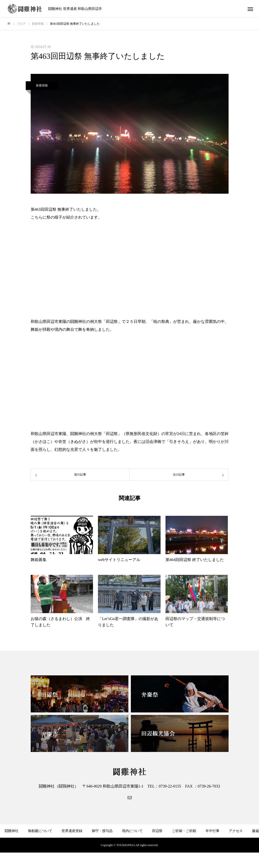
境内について (132, 831)
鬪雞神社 (12, 831)
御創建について (40, 831)
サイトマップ (167, 845)
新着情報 (42, 85)
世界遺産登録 (72, 831)
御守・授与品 (102, 831)
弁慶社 (98, 845)
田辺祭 (157, 831)
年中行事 (212, 831)
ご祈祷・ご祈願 (184, 831)
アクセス (236, 831)
